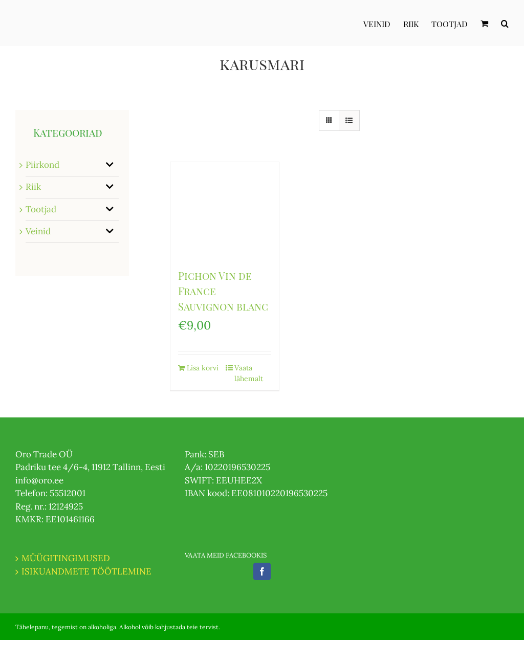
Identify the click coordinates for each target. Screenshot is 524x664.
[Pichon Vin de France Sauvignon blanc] (224, 210)
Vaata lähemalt (248, 373)
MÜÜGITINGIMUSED (65, 558)
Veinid (38, 231)
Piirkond (42, 164)
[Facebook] (262, 571)
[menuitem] (383, 23)
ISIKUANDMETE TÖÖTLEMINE (86, 571)
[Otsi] (505, 23)
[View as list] (349, 120)
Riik (33, 186)
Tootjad (41, 209)
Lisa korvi (203, 367)
